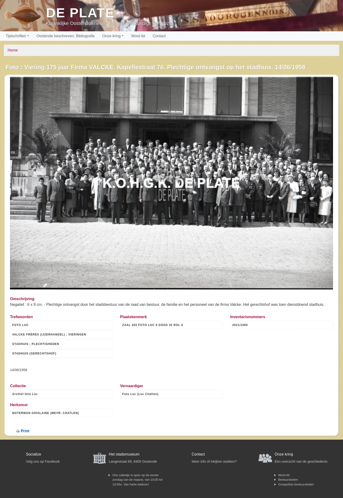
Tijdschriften (16, 36)
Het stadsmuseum (124, 454)
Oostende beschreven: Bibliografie (66, 36)
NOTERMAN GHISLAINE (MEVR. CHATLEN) (45, 413)
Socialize (33, 454)
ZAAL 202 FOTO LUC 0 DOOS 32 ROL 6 (152, 325)
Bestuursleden (288, 479)
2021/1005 (240, 325)
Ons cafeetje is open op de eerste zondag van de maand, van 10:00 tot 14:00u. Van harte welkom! (137, 479)
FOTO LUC (20, 325)
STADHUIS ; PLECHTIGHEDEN (35, 344)
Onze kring (111, 36)
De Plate (80, 12)
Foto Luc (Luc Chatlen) (140, 394)
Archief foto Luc (25, 394)
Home (13, 50)
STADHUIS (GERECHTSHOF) (34, 353)
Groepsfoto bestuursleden (296, 484)
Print (25, 431)
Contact (159, 36)
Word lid (138, 36)
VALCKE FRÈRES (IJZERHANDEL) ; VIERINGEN (49, 334)
